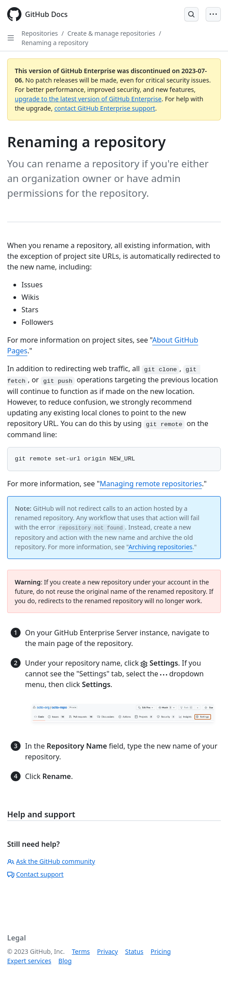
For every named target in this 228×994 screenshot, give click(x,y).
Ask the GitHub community (51, 861)
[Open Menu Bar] (213, 14)
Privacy (107, 951)
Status (134, 951)
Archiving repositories (160, 547)
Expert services (29, 961)
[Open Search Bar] (191, 14)
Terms (81, 951)
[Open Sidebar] (11, 38)
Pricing (161, 951)
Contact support (35, 874)
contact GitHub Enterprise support (104, 108)
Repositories (39, 33)
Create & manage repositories (112, 33)
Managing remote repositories (151, 484)
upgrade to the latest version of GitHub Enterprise (88, 99)
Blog (65, 961)
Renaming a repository (54, 42)
